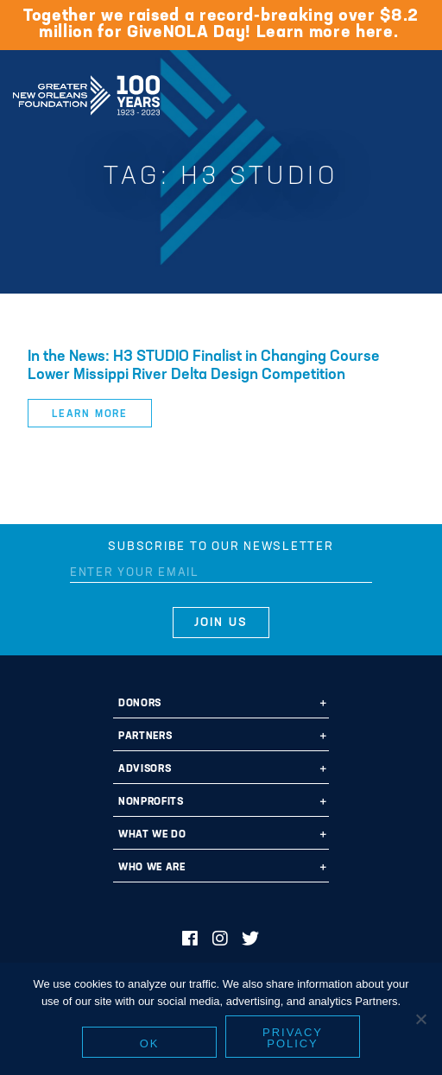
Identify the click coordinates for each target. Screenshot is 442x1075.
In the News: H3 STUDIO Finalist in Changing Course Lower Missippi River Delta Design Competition (204, 366)
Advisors (144, 769)
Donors (139, 704)
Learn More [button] (90, 414)
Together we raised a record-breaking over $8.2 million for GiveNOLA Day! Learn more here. (221, 24)
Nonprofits (151, 802)
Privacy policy (292, 1038)
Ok (150, 1043)
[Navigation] (414, 92)
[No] (420, 1019)
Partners (145, 736)
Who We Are (152, 868)
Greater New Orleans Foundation (86, 89)
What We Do (152, 835)
